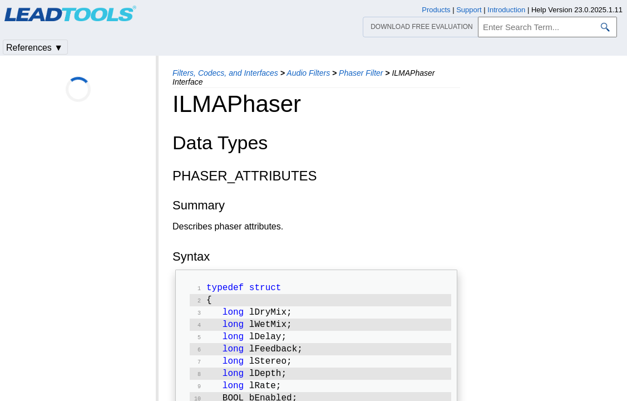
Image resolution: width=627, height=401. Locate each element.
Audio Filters (308, 73)
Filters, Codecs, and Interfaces (225, 73)
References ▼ (34, 47)
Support (469, 10)
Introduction (506, 10)
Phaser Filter (361, 73)
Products (436, 10)
